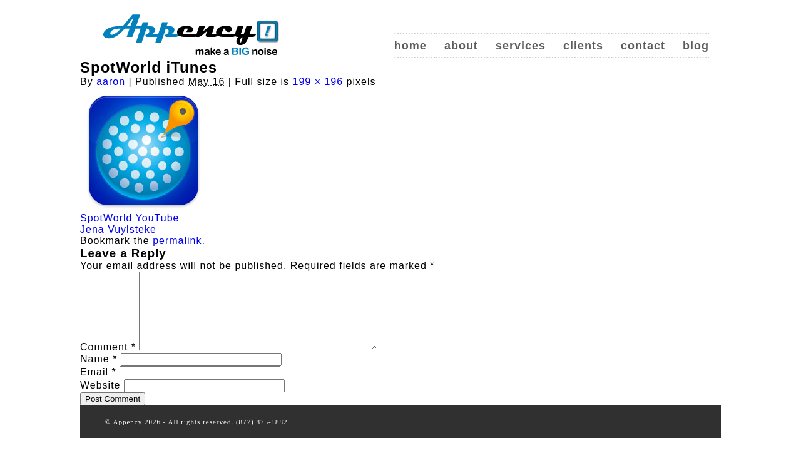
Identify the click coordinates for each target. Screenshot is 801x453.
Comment (108, 362)
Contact (643, 45)
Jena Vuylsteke (118, 229)
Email (98, 387)
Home (410, 45)
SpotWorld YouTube (129, 218)
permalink (177, 240)
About (461, 45)
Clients (583, 45)
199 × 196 (318, 81)
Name (98, 374)
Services (521, 45)
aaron (110, 81)
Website (100, 400)
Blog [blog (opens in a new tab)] (696, 45)
